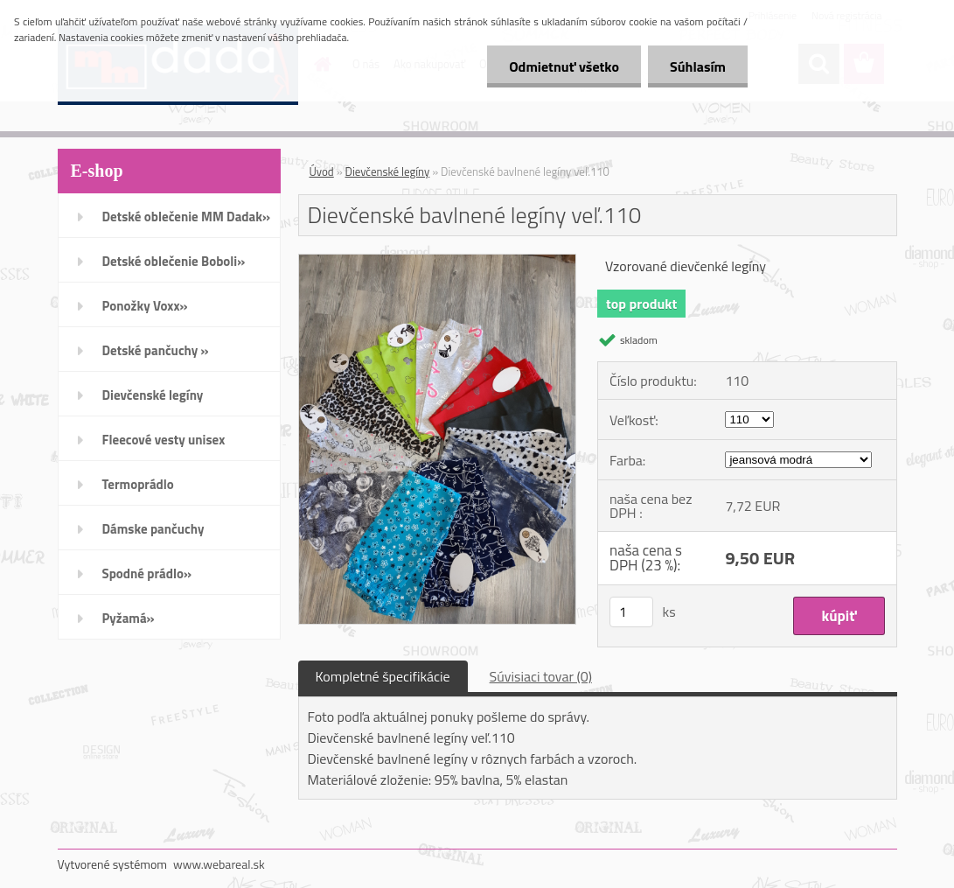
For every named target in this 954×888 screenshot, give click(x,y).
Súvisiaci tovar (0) (541, 676)
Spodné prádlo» (147, 573)
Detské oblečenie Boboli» (174, 261)
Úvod (322, 171)
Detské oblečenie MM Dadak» (186, 216)
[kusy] (631, 612)
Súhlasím (698, 66)
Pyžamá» (128, 618)
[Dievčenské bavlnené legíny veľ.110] (437, 261)
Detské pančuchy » (155, 350)
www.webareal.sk (219, 864)
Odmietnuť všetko (564, 66)
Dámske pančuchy (153, 529)
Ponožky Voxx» (145, 306)
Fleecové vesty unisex (164, 440)
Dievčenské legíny (153, 395)
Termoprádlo (138, 484)
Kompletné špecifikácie (383, 676)
